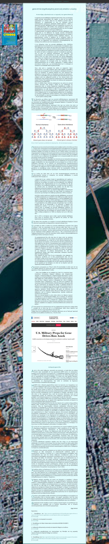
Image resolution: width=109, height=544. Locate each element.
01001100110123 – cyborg (98, 26)
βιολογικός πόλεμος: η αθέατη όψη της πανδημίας (99, 48)
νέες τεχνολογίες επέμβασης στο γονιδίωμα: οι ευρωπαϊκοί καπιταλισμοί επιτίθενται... (100, 42)
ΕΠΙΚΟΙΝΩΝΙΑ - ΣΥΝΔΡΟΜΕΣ (54, 1)
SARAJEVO (66, 1)
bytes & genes (95, 53)
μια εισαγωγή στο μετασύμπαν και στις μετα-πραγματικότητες (99, 51)
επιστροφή (35, 516)
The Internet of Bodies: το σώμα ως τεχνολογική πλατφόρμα (99, 36)
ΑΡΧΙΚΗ (42, 1)
